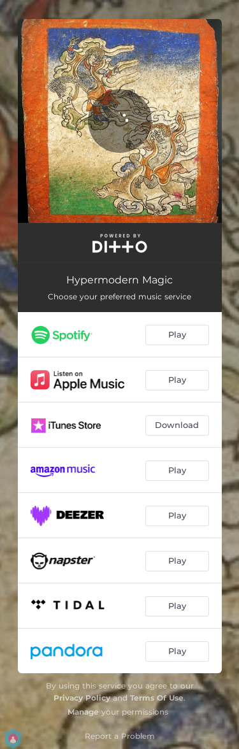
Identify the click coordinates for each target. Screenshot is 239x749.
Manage (83, 712)
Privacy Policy (82, 698)
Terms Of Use (157, 698)
